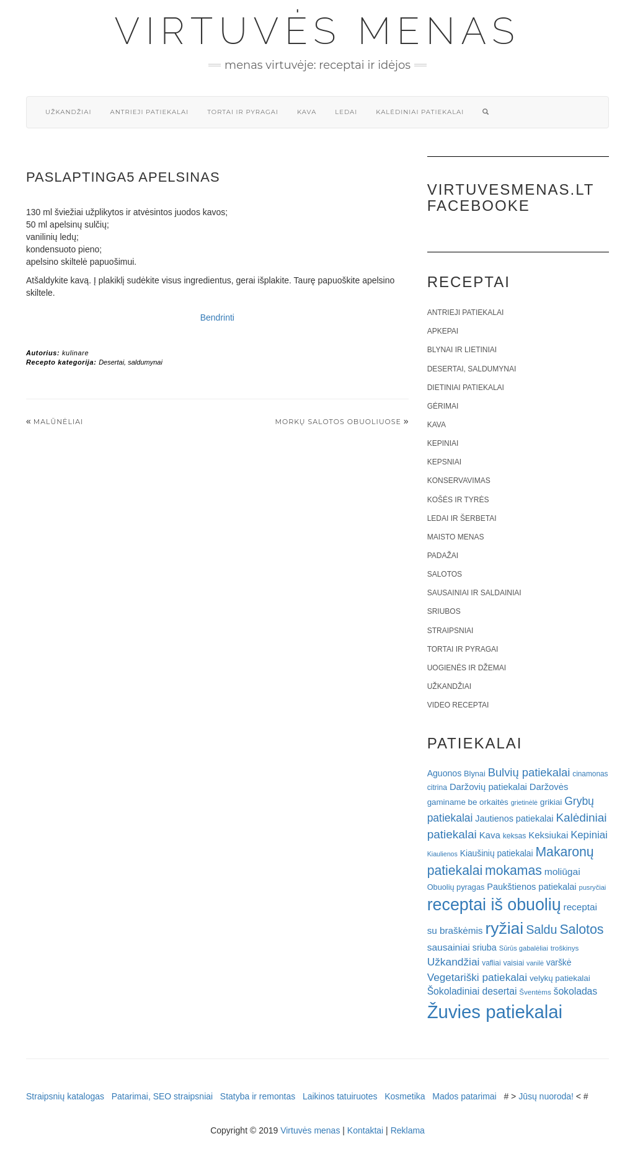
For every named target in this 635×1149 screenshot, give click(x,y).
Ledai (346, 112)
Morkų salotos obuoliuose (338, 421)
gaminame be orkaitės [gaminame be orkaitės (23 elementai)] (467, 802)
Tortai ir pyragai (242, 112)
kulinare (75, 353)
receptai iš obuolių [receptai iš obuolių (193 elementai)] (494, 904)
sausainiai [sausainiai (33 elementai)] (448, 947)
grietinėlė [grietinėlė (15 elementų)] (524, 802)
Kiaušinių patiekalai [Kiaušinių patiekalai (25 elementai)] (496, 853)
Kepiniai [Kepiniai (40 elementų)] (589, 835)
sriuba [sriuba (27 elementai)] (485, 947)
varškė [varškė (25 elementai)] (559, 962)
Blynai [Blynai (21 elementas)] (475, 773)
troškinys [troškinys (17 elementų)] (565, 948)
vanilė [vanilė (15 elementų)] (535, 963)
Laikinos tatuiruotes (340, 1096)
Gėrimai (443, 406)
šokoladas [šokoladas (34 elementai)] (576, 991)
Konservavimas (459, 480)
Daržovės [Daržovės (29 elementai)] (549, 787)
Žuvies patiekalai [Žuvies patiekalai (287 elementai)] (494, 1011)
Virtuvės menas (318, 31)
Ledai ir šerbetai (462, 518)
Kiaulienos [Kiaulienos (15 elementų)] (442, 854)
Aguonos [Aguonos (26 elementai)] (444, 773)
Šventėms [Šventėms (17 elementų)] (535, 992)
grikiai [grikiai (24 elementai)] (551, 802)
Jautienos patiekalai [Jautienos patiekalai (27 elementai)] (514, 818)
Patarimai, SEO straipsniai (162, 1096)
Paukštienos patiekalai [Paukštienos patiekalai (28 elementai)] (531, 887)
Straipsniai (450, 630)
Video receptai (458, 705)
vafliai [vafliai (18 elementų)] (491, 963)
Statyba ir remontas (257, 1096)
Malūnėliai (58, 421)
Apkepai (442, 331)
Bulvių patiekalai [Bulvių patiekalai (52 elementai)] (529, 772)
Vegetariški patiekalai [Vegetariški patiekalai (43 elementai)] (477, 977)
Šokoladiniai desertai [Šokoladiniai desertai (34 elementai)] (472, 991)
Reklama (408, 1130)
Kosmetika (404, 1096)
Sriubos (444, 611)
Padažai (442, 555)
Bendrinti (217, 317)
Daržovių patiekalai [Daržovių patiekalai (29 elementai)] (488, 787)
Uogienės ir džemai (466, 667)
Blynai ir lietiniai (462, 349)
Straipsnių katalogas (65, 1096)
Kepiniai (443, 443)
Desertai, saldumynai (130, 362)
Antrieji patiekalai (149, 112)
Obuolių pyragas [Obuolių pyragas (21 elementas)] (456, 887)
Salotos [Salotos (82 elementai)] (581, 929)
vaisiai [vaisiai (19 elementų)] (513, 963)
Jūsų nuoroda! (546, 1096)
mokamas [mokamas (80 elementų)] (513, 870)
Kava (306, 112)
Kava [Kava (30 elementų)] (489, 835)
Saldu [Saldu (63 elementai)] (541, 929)
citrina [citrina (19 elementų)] (437, 787)
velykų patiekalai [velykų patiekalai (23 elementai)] (560, 978)
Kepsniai (444, 462)
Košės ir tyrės (458, 499)
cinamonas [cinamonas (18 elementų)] (590, 774)
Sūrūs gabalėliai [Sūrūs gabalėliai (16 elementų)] (523, 948)
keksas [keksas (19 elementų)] (514, 836)
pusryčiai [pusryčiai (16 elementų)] (592, 887)
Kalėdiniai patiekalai (420, 112)
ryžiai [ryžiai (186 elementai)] (504, 928)
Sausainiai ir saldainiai (474, 592)
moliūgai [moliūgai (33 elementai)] (562, 871)
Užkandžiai (68, 112)
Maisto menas (455, 537)
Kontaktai (365, 1130)
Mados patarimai (464, 1096)
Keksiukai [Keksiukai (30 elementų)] (548, 835)
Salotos (444, 574)
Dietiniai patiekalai (465, 387)
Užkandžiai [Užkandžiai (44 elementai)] (453, 962)
